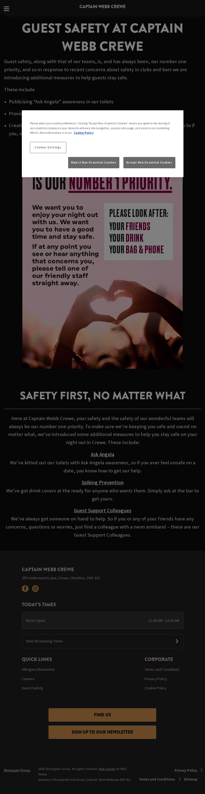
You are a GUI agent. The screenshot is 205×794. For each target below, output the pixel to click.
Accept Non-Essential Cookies (149, 162)
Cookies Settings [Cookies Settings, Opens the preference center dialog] (47, 147)
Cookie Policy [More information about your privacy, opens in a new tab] (83, 132)
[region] (102, 143)
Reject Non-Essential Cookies (93, 162)
